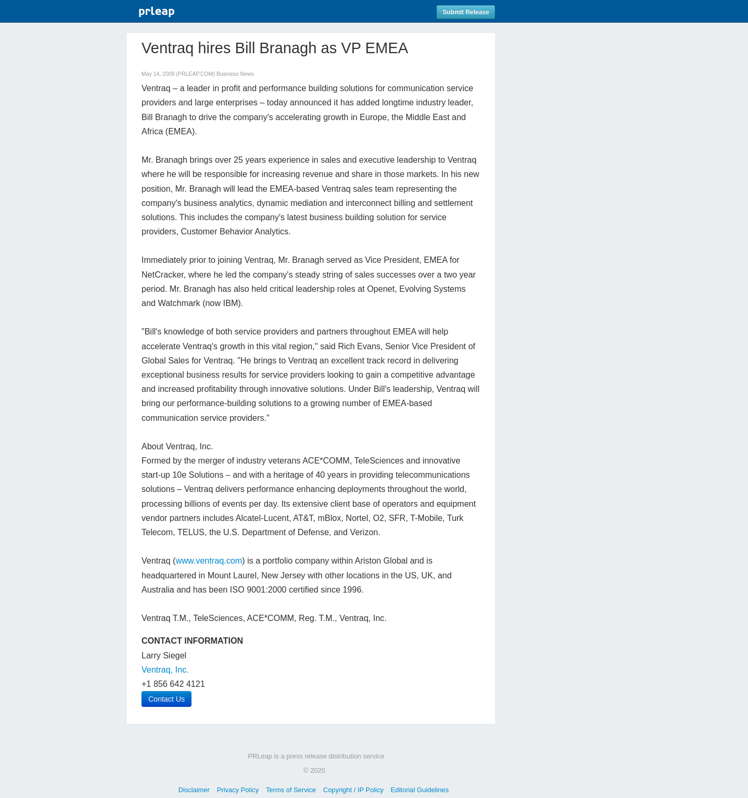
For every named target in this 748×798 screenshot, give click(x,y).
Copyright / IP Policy (353, 790)
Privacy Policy (238, 790)
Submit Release (465, 12)
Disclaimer (194, 790)
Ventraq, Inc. (165, 669)
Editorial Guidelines (420, 790)
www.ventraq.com (209, 560)
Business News (235, 74)
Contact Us (166, 699)
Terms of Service (291, 790)
